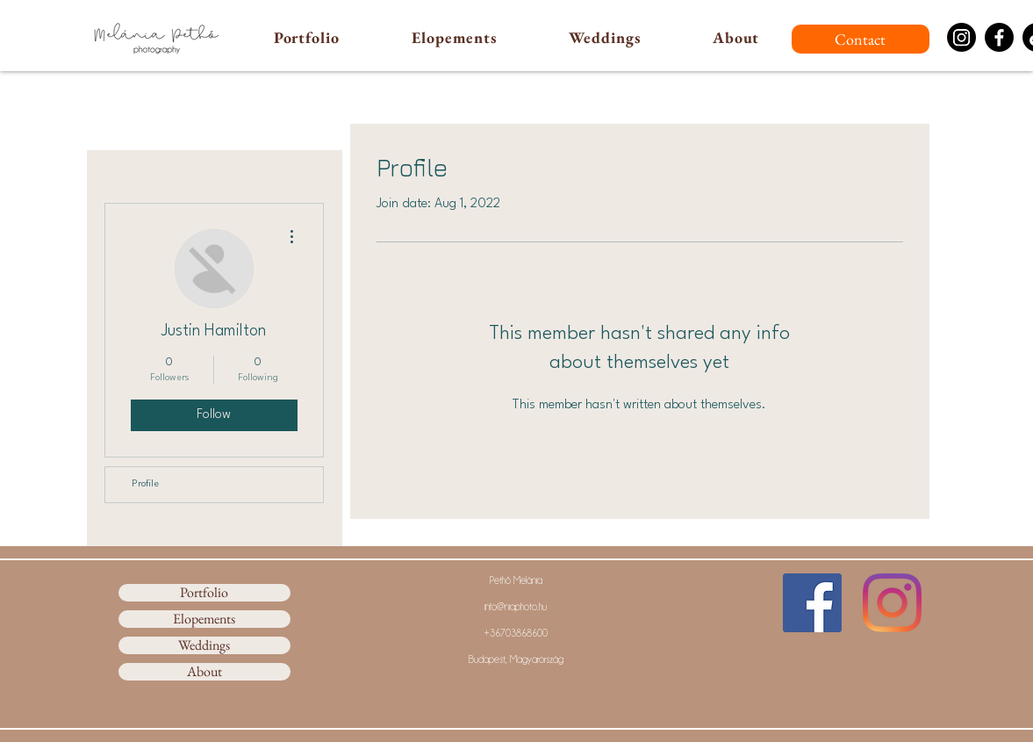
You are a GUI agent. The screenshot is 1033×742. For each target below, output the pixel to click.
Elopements (204, 619)
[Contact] (860, 39)
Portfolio (204, 593)
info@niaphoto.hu (515, 607)
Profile (145, 484)
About (204, 672)
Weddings (204, 645)
